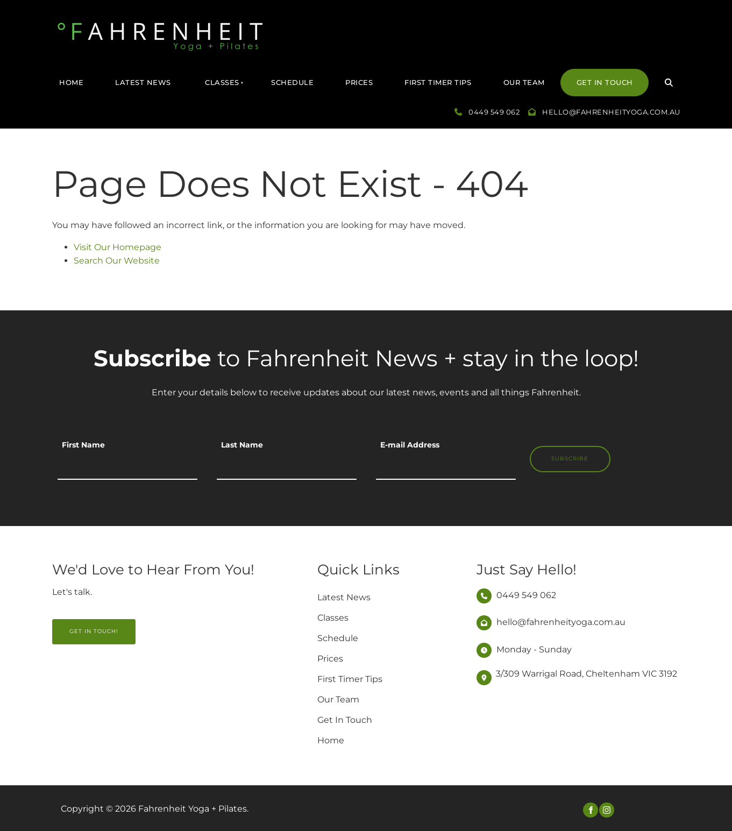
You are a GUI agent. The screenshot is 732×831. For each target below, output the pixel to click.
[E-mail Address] (446, 466)
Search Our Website (117, 260)
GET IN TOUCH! (76, 625)
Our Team (524, 82)
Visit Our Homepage (117, 247)
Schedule (292, 82)
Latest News (143, 82)
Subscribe (569, 458)
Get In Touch (605, 82)
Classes (222, 82)
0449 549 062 (494, 112)
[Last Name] (287, 466)
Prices (359, 82)
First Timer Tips (437, 82)
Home (71, 82)
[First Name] (127, 466)
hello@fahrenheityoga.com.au (611, 112)
